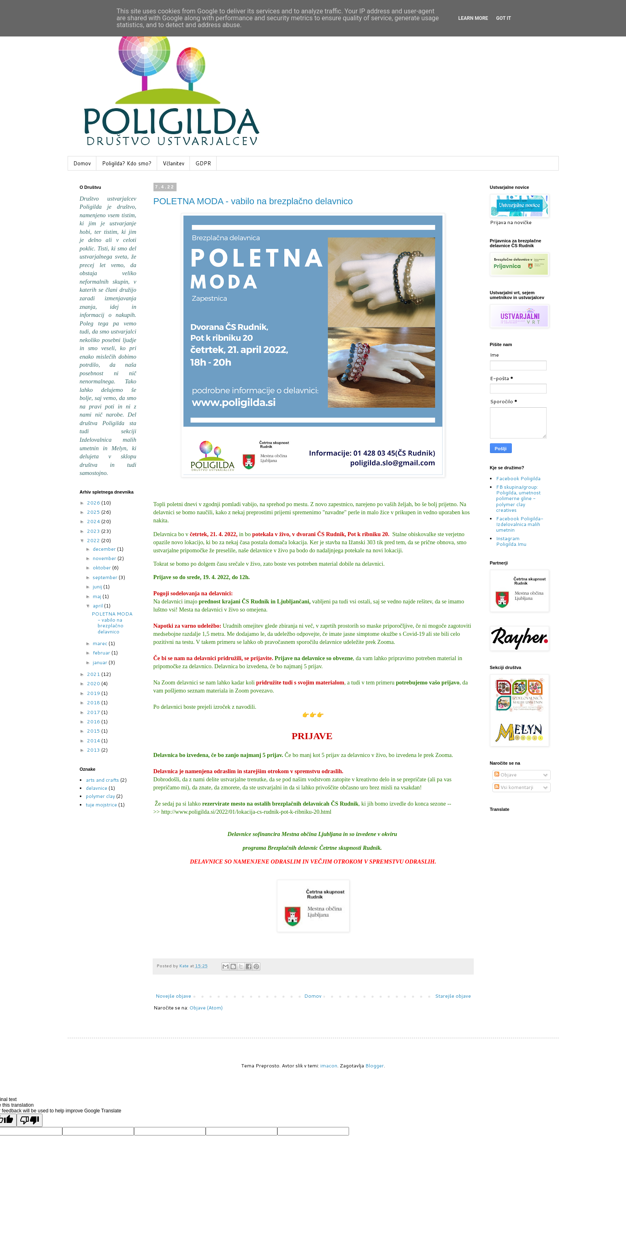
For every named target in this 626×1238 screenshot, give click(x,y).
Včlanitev (173, 163)
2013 (94, 749)
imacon (328, 1065)
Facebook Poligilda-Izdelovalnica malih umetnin (519, 524)
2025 (94, 512)
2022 (94, 540)
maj (97, 596)
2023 (94, 531)
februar (102, 652)
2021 (94, 674)
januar (101, 662)
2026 (94, 502)
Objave (505, 774)
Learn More (473, 18)
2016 (94, 721)
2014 (94, 740)
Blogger (374, 1065)
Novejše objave (173, 995)
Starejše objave (453, 995)
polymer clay (100, 796)
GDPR (203, 163)
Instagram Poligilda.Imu (511, 541)
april (98, 605)
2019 (94, 693)
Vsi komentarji (513, 787)
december (105, 548)
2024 (94, 521)
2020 (94, 683)
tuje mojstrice (101, 804)
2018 (94, 702)
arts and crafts (102, 779)
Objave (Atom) (206, 1007)
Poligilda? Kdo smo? (126, 163)
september (106, 577)
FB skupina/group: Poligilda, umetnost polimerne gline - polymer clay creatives (518, 498)
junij (98, 586)
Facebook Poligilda (518, 478)
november (105, 558)
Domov (82, 163)
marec (101, 643)
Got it (503, 18)
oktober (102, 567)
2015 (94, 730)
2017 (94, 712)
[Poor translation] (30, 1120)
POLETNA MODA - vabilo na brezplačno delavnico (253, 201)
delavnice (96, 788)
